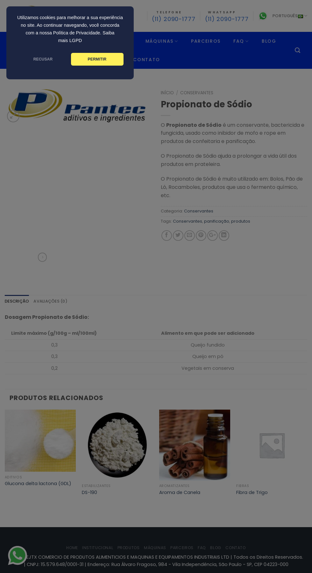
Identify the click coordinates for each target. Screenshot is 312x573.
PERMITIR (97, 59)
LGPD (75, 40)
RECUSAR (43, 59)
